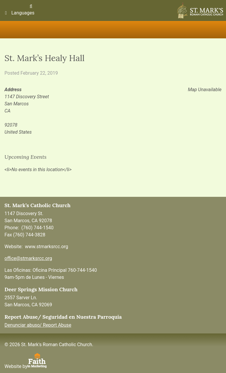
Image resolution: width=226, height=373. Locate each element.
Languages (18, 13)
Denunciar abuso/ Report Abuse (37, 325)
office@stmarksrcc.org (28, 258)
